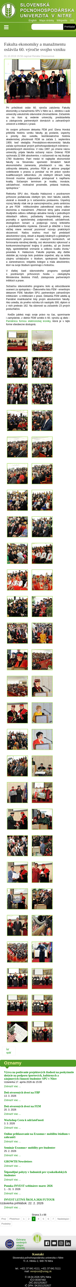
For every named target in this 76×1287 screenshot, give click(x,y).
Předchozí (15, 1219)
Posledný (6, 1223)
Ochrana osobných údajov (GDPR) (16, 1244)
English (33, 20)
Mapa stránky (46, 20)
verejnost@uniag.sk (41, 1271)
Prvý (3, 1219)
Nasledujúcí (63, 1219)
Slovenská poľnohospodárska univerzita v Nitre (38, 11)
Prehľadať (69, 26)
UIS (72, 20)
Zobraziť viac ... (12, 1086)
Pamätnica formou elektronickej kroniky (28, 321)
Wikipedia (62, 20)
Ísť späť (8, 1051)
